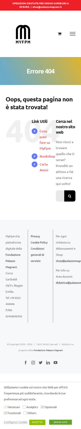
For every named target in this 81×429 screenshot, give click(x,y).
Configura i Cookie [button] (15, 422)
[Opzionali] (42, 407)
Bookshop (47, 156)
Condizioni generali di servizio (37, 255)
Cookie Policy (39, 242)
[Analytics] (24, 407)
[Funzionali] (5, 412)
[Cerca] (69, 196)
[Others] (25, 412)
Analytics (32, 407)
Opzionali (51, 407)
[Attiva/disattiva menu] (73, 33)
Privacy (35, 236)
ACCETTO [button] (37, 422)
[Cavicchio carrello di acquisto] (59, 34)
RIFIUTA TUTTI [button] (60, 422)
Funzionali (14, 413)
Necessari (14, 407)
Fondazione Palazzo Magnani (13, 261)
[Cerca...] (60, 196)
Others (31, 413)
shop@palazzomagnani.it (47, 6)
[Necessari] (5, 407)
